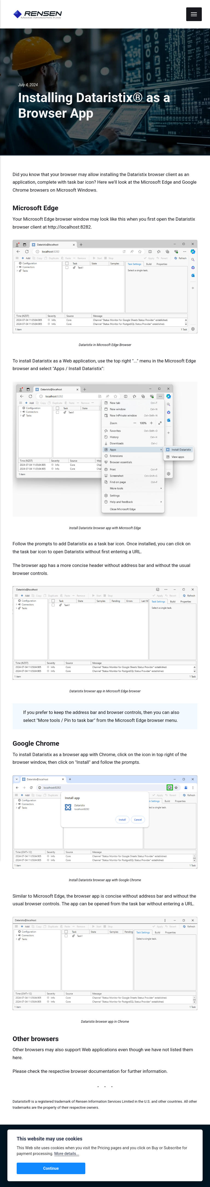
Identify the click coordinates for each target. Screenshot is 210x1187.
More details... (66, 1153)
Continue (30, 1168)
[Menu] (194, 14)
